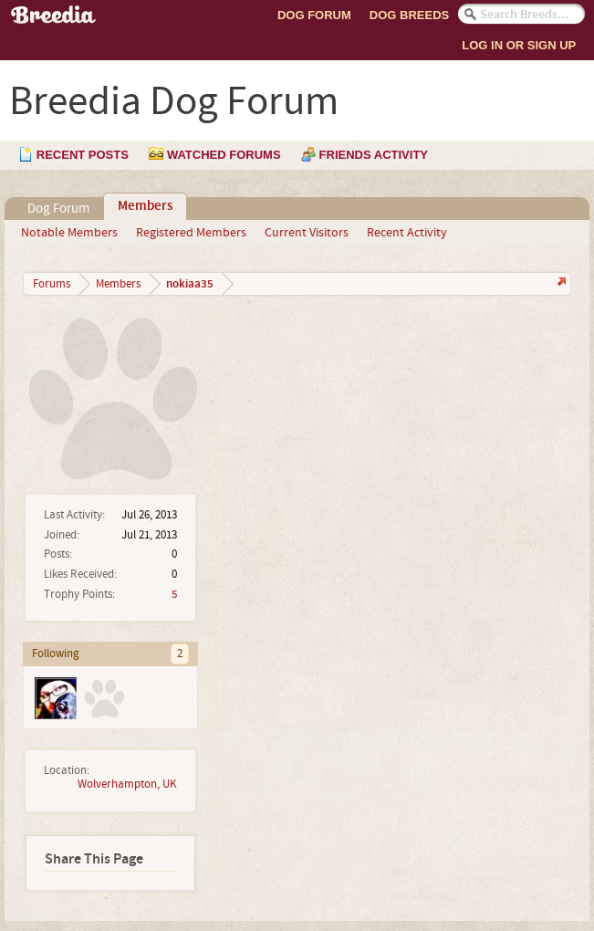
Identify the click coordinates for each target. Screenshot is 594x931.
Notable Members (69, 233)
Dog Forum (314, 15)
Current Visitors (307, 233)
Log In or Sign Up (519, 45)
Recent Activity (407, 233)
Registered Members (191, 233)
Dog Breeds (409, 15)
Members (145, 206)
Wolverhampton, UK (127, 784)
